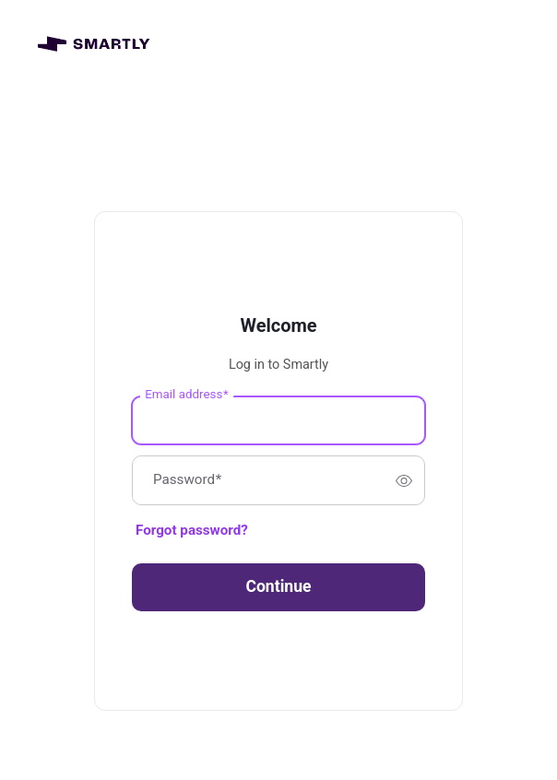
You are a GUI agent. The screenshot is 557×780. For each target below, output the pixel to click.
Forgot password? (192, 530)
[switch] (404, 480)
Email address (186, 395)
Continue (278, 586)
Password (187, 481)
